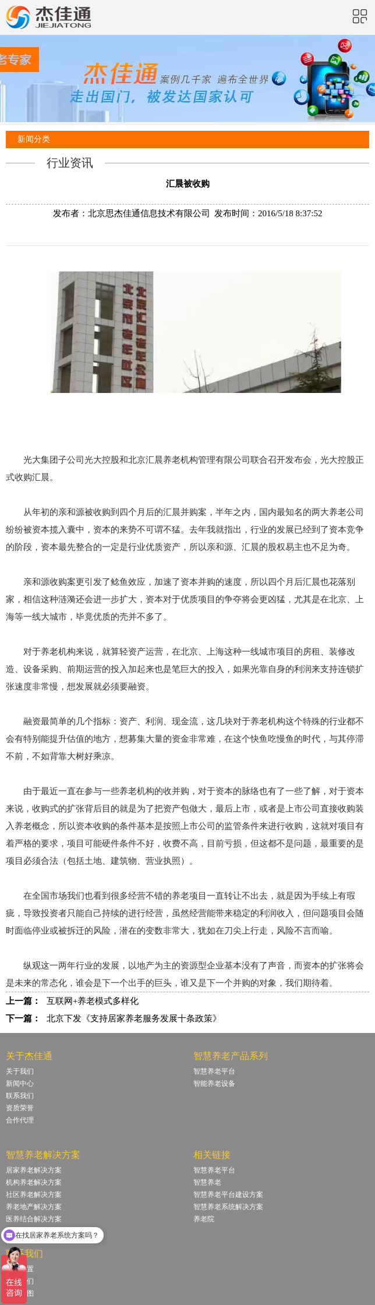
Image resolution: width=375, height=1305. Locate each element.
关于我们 (20, 1071)
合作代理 (20, 1120)
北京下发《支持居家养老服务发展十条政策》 (134, 1018)
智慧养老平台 (214, 1071)
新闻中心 (20, 1083)
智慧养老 (207, 1182)
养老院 (203, 1219)
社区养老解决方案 (34, 1194)
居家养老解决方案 (34, 1170)
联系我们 (20, 1096)
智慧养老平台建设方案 (228, 1194)
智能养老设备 (214, 1083)
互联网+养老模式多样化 (93, 1001)
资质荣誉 (20, 1108)
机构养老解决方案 (34, 1182)
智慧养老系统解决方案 (228, 1207)
